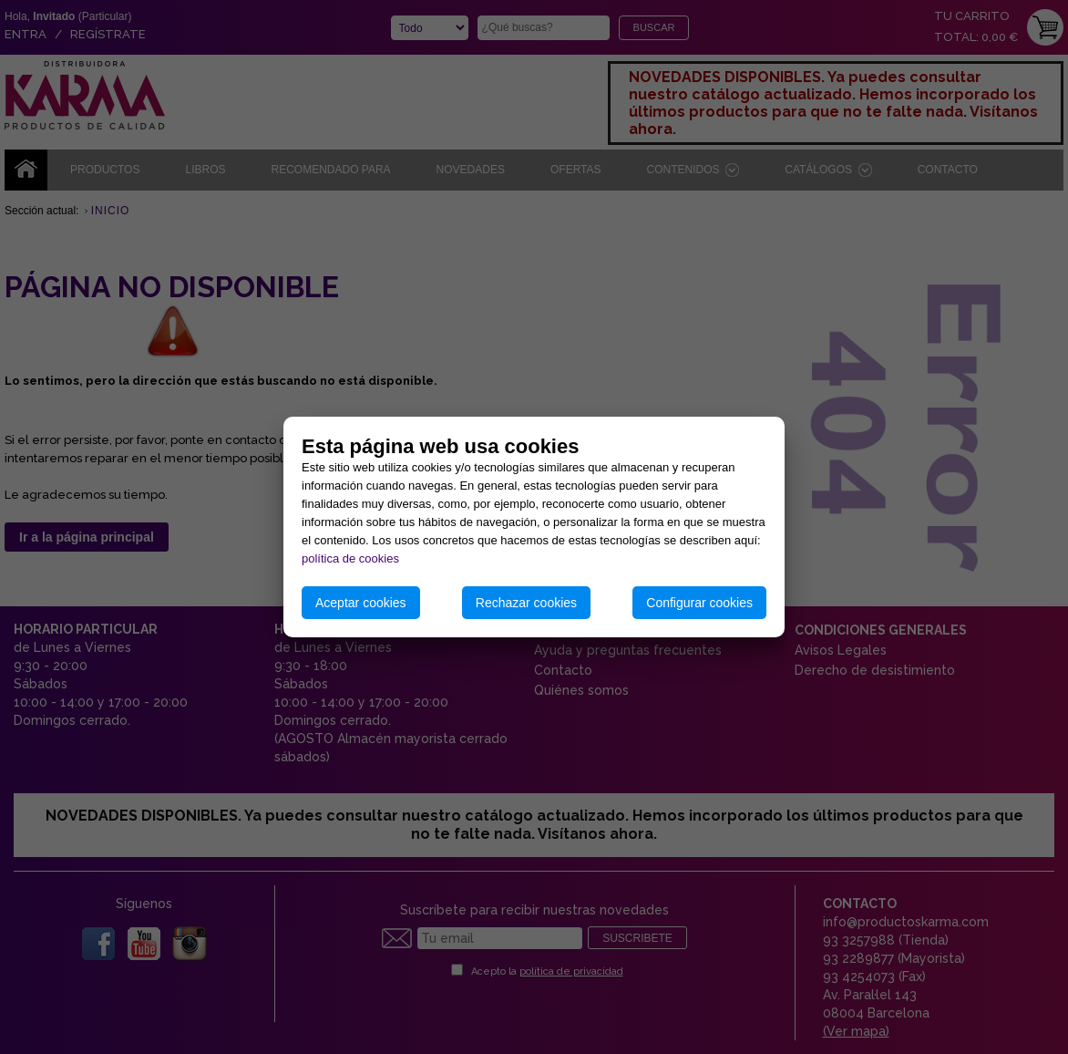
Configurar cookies (699, 602)
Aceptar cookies (360, 602)
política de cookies (350, 558)
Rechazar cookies (526, 602)
